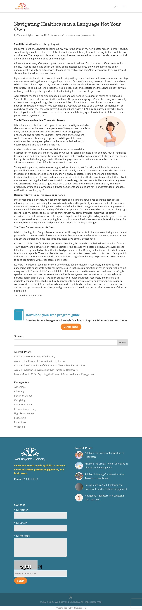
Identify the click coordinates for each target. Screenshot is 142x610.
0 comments (88, 35)
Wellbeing (19, 426)
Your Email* (40, 526)
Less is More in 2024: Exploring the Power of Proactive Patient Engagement (54, 374)
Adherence (20, 386)
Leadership (20, 417)
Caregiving (19, 400)
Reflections (20, 422)
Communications (71, 35)
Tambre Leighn (25, 35)
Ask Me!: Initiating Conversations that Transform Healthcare (46, 369)
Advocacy (56, 35)
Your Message (40, 546)
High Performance (24, 413)
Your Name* (40, 513)
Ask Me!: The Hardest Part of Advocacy (34, 356)
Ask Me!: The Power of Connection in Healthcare (39, 361)
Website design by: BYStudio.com (71, 607)
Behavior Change (23, 395)
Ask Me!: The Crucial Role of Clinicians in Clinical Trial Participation (49, 365)
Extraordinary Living (25, 408)
